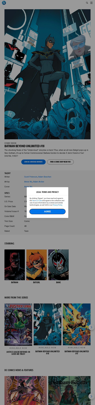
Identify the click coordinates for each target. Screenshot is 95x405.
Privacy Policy (57, 205)
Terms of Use (37, 200)
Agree (47, 211)
